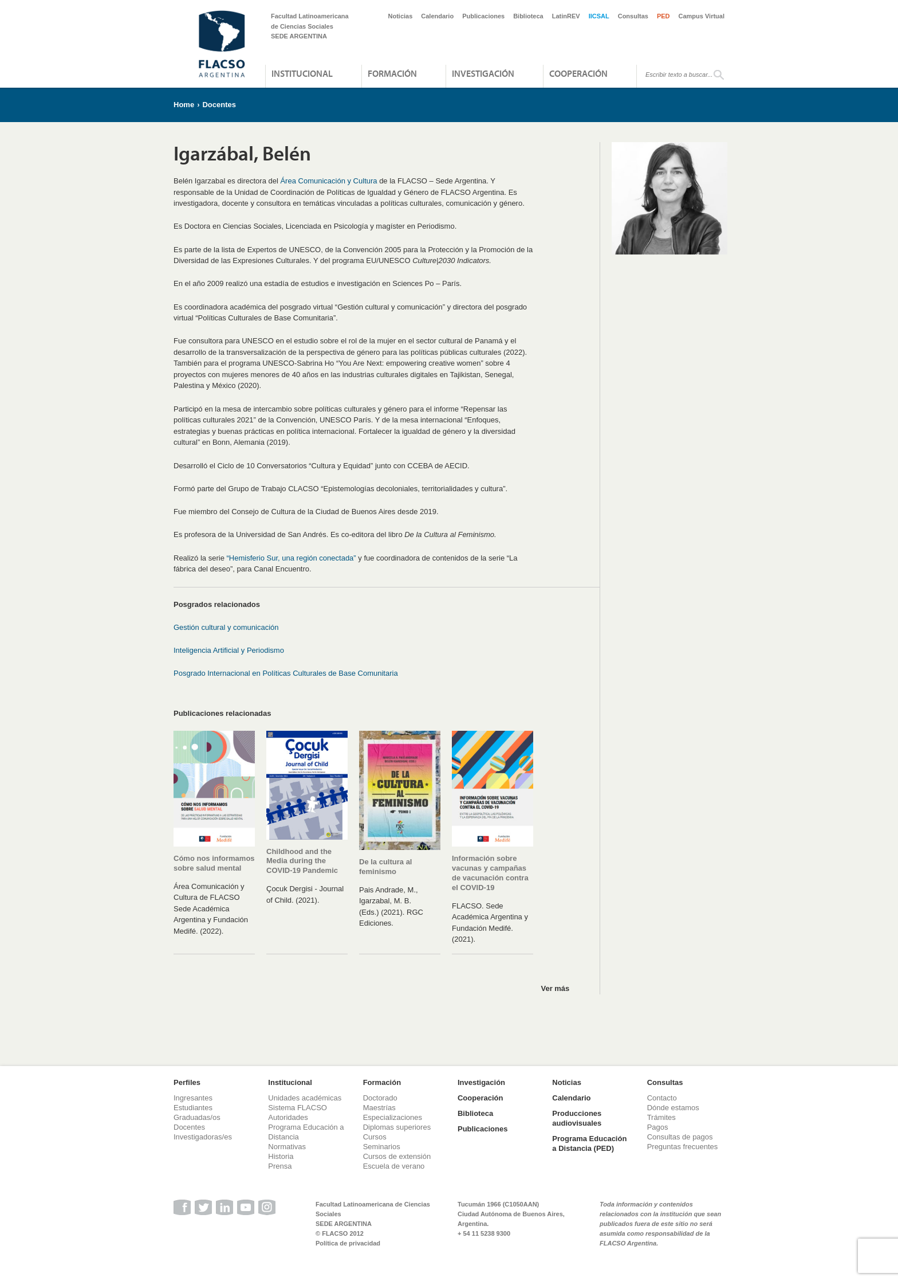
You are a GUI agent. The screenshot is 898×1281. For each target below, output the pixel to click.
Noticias (400, 16)
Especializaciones (392, 1117)
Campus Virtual (702, 16)
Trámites (661, 1117)
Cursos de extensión (397, 1156)
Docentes (219, 104)
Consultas (633, 16)
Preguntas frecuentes (682, 1146)
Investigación (483, 73)
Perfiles (187, 1082)
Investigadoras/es (203, 1137)
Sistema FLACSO (297, 1107)
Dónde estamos (673, 1107)
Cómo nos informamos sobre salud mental (214, 863)
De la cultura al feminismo (385, 866)
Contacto (662, 1098)
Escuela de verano (394, 1166)
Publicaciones (483, 16)
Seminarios (381, 1146)
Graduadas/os (197, 1117)
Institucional (302, 73)
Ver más (555, 988)
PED (663, 16)
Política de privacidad (348, 1243)
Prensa (280, 1166)
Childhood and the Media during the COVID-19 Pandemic (302, 861)
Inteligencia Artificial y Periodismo (229, 650)
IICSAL (599, 16)
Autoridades (288, 1117)
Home (184, 104)
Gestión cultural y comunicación (226, 627)
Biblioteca (528, 16)
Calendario (437, 16)
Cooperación (578, 73)
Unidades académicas (304, 1098)
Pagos (657, 1127)
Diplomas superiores (397, 1127)
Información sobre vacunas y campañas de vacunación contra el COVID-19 (490, 873)
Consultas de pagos (680, 1137)
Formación (392, 73)
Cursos (375, 1137)
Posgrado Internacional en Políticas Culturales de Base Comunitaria (286, 673)
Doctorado (380, 1098)
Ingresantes (193, 1098)
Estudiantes (193, 1107)
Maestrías (379, 1107)
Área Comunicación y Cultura (328, 181)
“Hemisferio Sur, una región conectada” (291, 558)
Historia (280, 1156)
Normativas (287, 1146)
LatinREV (566, 16)
